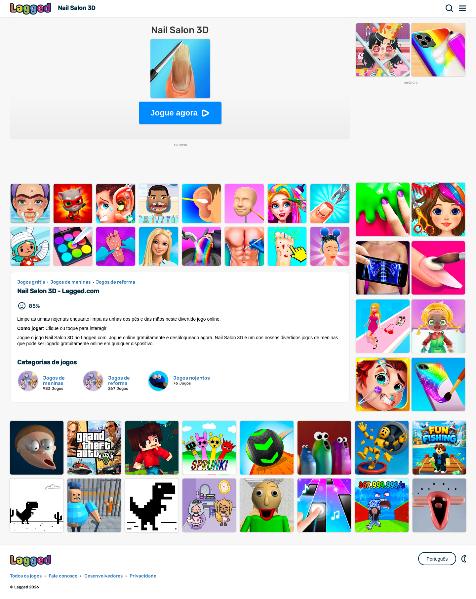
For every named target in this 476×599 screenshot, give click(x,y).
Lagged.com (31, 560)
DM (464, 558)
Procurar (449, 8)
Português (437, 559)
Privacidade (143, 576)
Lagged (31, 8)
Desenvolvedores (103, 576)
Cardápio (462, 8)
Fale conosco (63, 576)
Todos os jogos (26, 576)
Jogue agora (174, 112)
